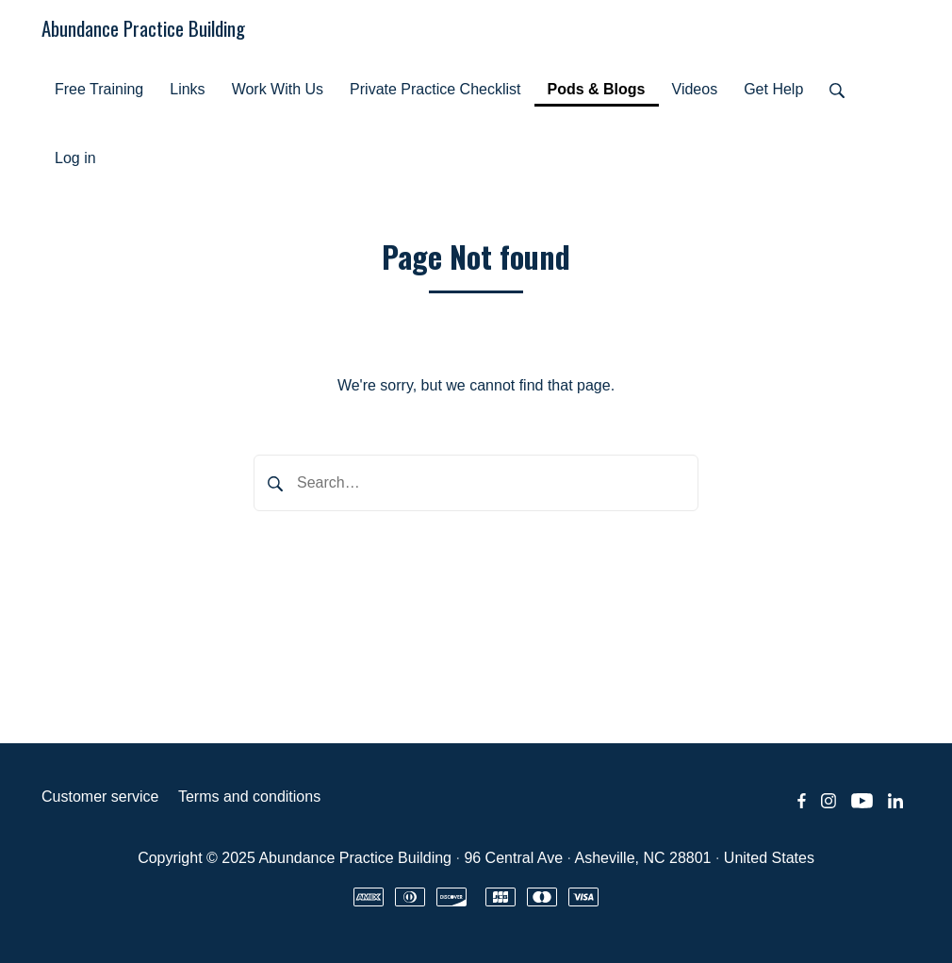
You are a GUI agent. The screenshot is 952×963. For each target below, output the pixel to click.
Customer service (99, 797)
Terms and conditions (249, 797)
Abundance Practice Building (143, 27)
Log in (75, 158)
